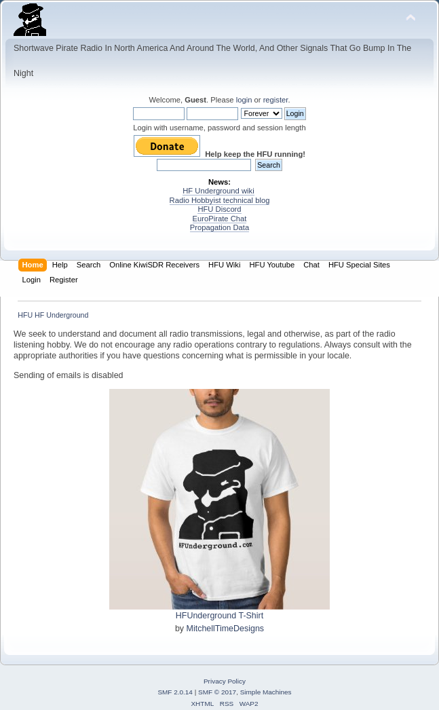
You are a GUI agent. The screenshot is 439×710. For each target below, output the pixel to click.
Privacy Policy (225, 681)
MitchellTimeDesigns (226, 628)
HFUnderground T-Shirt (219, 615)
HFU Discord (219, 209)
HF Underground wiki (218, 191)
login (244, 100)
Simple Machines (266, 692)
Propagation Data (219, 227)
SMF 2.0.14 (175, 692)
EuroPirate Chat (220, 218)
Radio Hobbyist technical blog (220, 200)
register (275, 100)
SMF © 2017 (217, 692)
